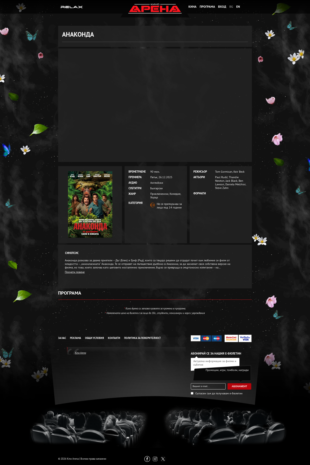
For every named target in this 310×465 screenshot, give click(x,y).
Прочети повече (75, 272)
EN (238, 7)
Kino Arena (80, 352)
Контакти (114, 338)
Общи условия (94, 338)
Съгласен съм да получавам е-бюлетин (219, 393)
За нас (62, 338)
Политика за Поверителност (142, 338)
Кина (192, 7)
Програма (207, 7)
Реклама (75, 338)
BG (231, 7)
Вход (222, 7)
